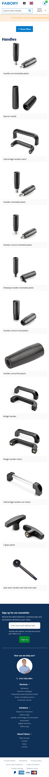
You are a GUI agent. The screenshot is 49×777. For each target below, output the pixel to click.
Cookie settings (17, 768)
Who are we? (24, 738)
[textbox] (17, 10)
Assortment (24, 720)
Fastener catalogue (24, 691)
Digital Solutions (24, 723)
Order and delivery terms (24, 697)
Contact (24, 747)
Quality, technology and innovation (24, 717)
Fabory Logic (24, 714)
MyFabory (24, 688)
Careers (24, 741)
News (24, 744)
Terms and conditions (14, 764)
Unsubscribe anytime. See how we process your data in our (24, 632)
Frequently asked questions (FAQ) (24, 694)
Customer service (24, 700)
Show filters (24, 29)
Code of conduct (33, 764)
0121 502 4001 (24, 678)
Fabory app (24, 726)
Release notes (32, 768)
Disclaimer (23, 760)
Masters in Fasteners (24, 712)
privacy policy (26, 633)
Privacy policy (36, 760)
